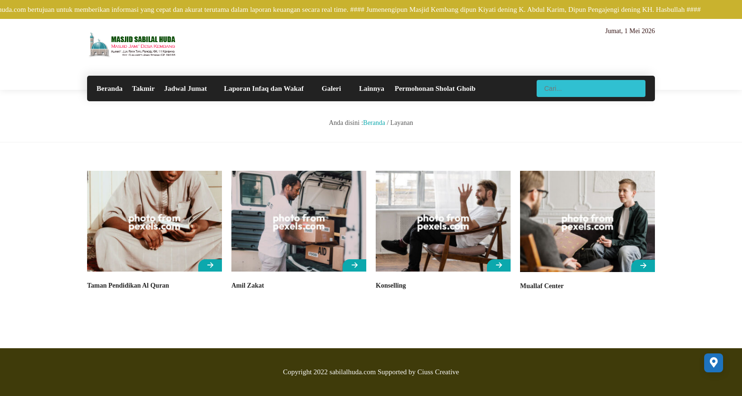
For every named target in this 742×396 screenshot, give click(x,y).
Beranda (110, 88)
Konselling (391, 285)
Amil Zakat (247, 285)
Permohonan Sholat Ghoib (435, 88)
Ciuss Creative (438, 372)
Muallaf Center (542, 286)
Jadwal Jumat (185, 88)
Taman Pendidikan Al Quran (128, 285)
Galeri (331, 88)
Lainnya (371, 88)
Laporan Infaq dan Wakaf (264, 88)
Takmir (143, 88)
